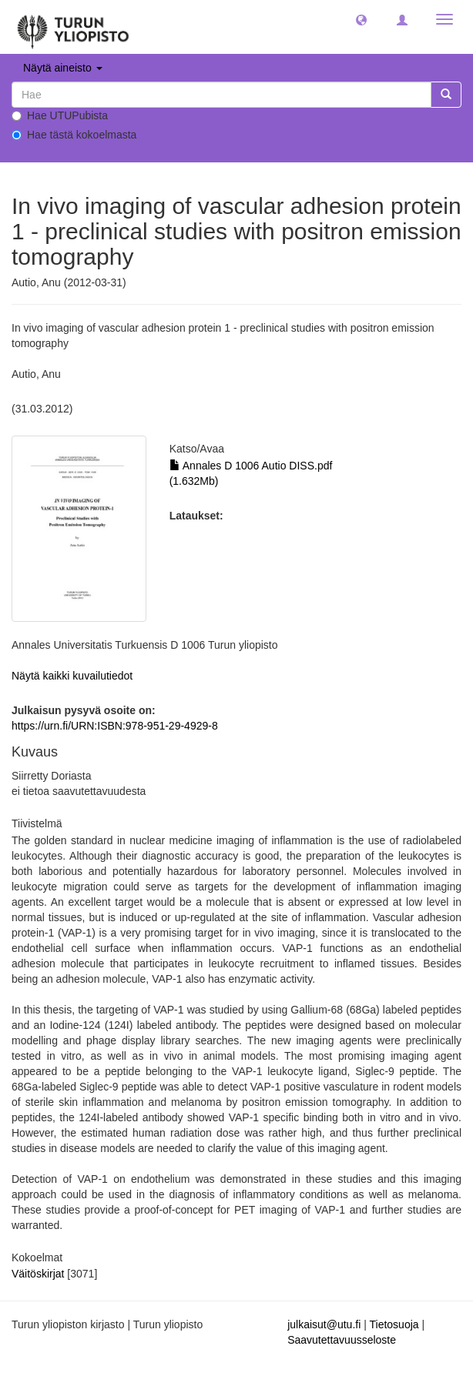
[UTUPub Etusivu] (73, 27)
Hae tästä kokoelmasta (74, 135)
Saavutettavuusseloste (341, 1340)
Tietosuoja (393, 1324)
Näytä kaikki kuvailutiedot (72, 676)
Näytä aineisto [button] (62, 68)
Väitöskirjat (38, 1273)
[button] (361, 19)
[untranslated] (221, 95)
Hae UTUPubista (60, 115)
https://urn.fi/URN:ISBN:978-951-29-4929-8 (115, 726)
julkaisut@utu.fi (324, 1324)
